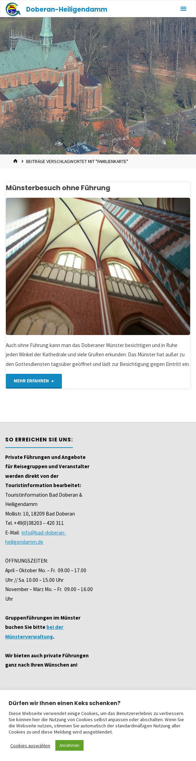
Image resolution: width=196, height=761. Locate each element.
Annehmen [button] (69, 745)
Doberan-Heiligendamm (66, 9)
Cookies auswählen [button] (30, 745)
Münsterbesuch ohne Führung (58, 188)
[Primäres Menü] (183, 9)
